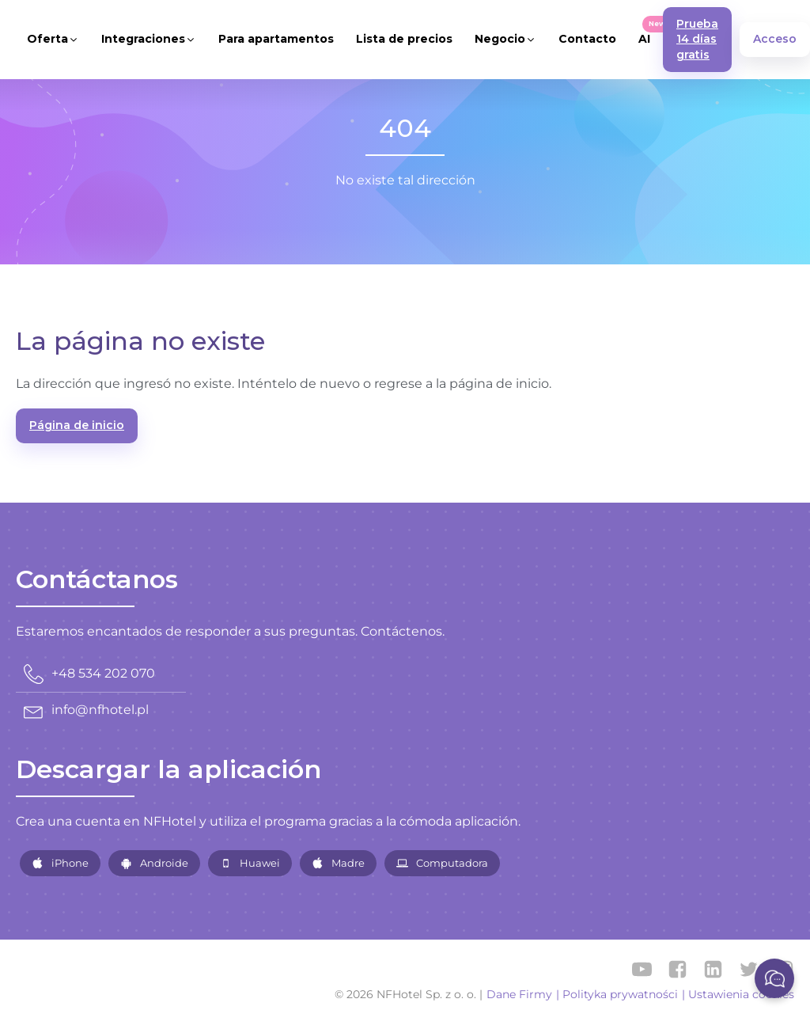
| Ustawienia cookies (738, 994)
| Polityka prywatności (617, 994)
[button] (53, 39)
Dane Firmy (519, 994)
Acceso (775, 39)
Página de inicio (76, 425)
